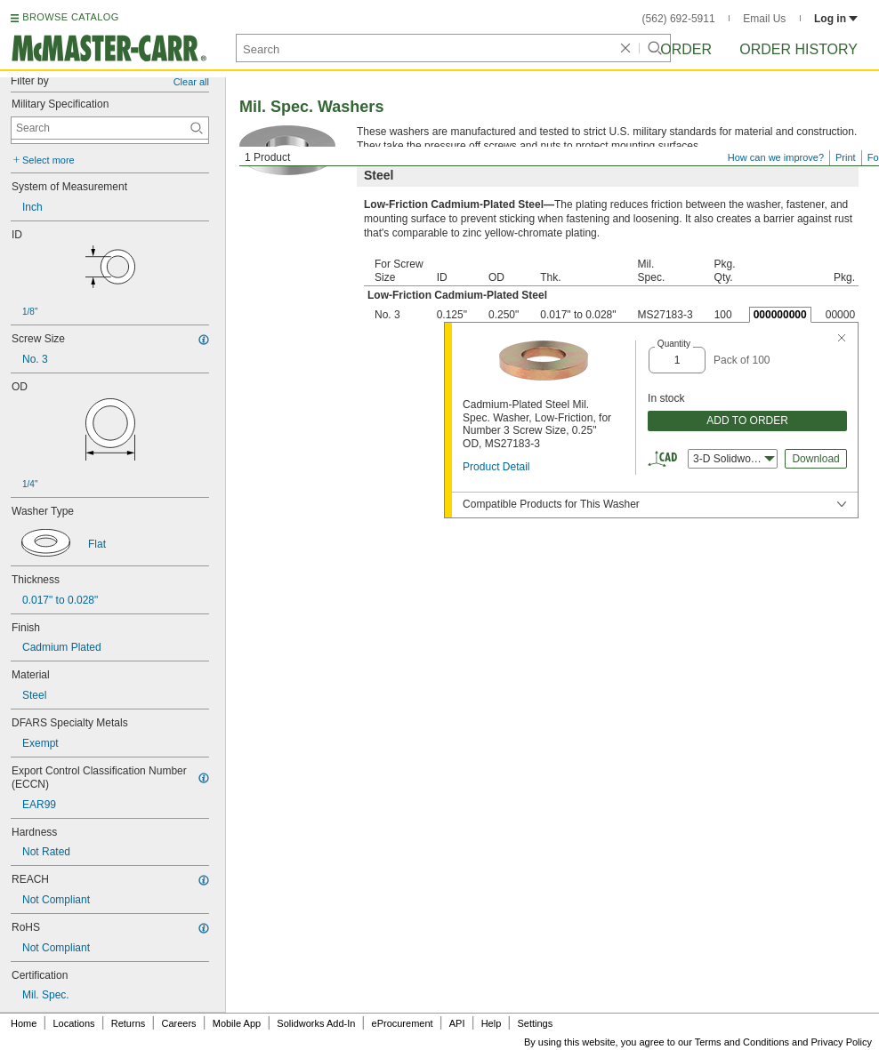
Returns (128, 1023)
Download (815, 459)
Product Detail (496, 467)
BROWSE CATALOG (70, 17)
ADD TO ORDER (747, 420)
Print (845, 157)
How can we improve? (776, 157)
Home (23, 1023)
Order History (798, 49)
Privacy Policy (841, 1042)
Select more (48, 160)
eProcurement (402, 1023)
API (457, 1023)
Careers (178, 1023)
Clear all (191, 81)
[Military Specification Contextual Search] (110, 128)
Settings (534, 1023)
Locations (74, 1023)
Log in (836, 18)
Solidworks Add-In (316, 1023)
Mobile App (237, 1023)
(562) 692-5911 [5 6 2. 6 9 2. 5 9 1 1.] (678, 18)
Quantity (673, 344)
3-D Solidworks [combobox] (734, 459)
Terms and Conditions (742, 1042)
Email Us (764, 18)
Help (491, 1023)
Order (686, 49)
